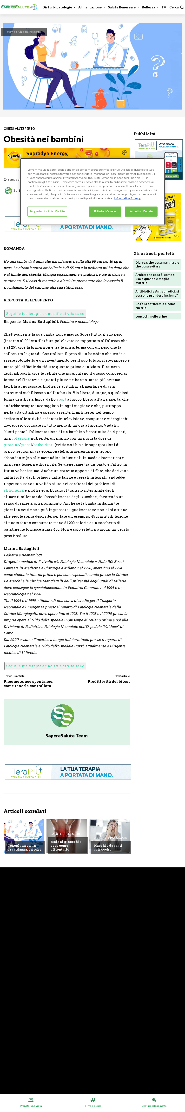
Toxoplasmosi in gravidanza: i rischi (24, 847)
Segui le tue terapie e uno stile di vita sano (45, 313)
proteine (11, 444)
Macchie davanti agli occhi (107, 847)
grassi (26, 444)
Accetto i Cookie (141, 211)
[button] (176, 7)
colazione (21, 438)
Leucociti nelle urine (151, 316)
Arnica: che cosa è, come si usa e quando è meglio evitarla (155, 279)
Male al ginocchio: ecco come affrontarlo (66, 845)
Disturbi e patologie (110, 837)
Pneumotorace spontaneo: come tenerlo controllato (28, 683)
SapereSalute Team (67, 735)
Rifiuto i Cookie (105, 211)
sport (61, 399)
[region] (92, 191)
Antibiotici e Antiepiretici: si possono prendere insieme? (157, 293)
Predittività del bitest (109, 681)
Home (11, 31)
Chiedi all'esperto (29, 31)
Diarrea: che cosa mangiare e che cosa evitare (157, 264)
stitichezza (14, 490)
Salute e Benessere (66, 833)
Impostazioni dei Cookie (47, 211)
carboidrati (43, 444)
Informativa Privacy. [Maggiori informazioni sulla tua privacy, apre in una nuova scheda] (127, 198)
